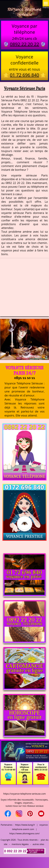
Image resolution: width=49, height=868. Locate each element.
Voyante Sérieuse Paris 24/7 (24, 370)
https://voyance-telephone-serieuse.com (24, 793)
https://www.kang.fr (25, 824)
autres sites (38, 844)
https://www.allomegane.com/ (24, 833)
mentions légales (20, 844)
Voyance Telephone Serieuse (24, 12)
